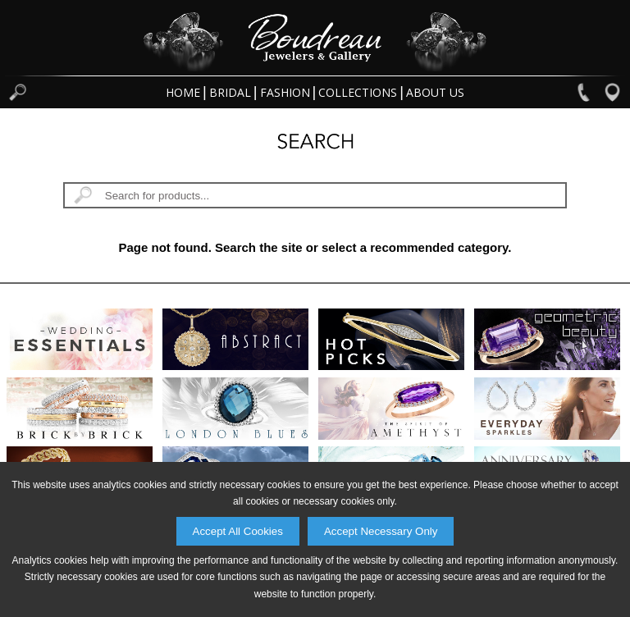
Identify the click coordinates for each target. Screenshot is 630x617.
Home (183, 92)
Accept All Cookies (238, 531)
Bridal (230, 92)
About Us (435, 92)
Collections (357, 92)
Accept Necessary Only (381, 531)
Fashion (285, 92)
